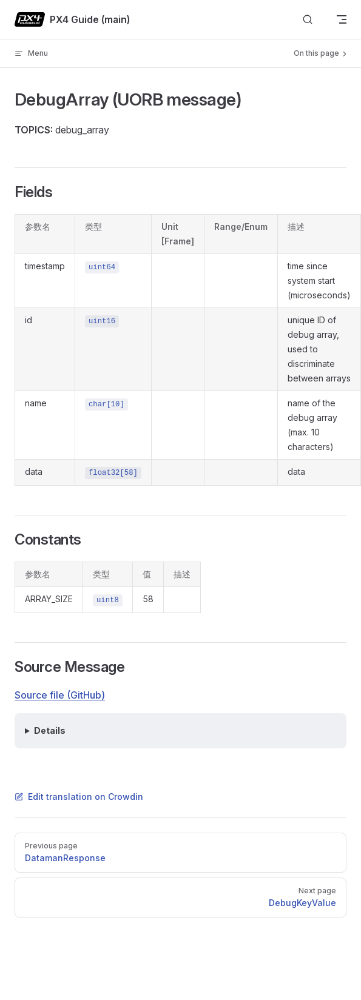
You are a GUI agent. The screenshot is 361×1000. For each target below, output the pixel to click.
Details (50, 730)
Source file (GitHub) (60, 695)
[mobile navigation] (341, 19)
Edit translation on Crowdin (79, 796)
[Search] (307, 19)
